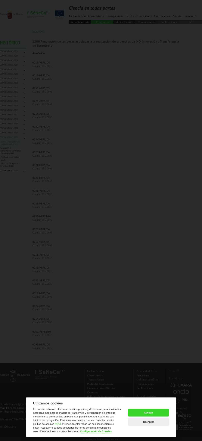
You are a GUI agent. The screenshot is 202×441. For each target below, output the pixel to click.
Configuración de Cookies (96, 431)
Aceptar (148, 412)
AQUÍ (58, 424)
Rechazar (148, 421)
